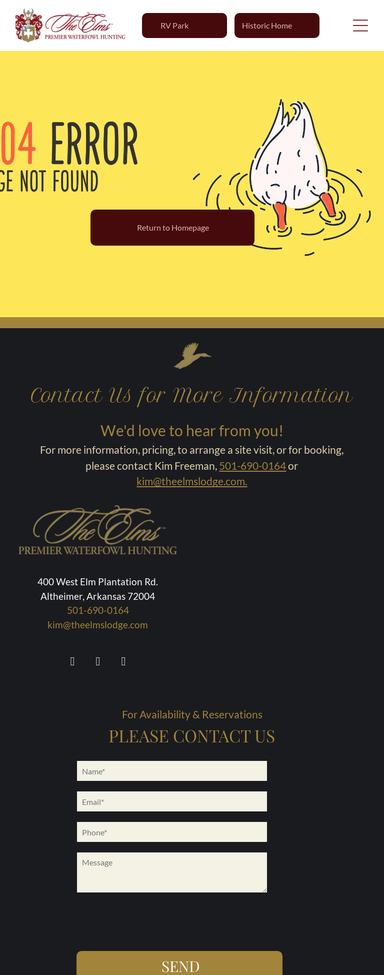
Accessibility (178, 962)
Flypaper (256, 962)
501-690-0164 (252, 465)
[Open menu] (360, 25)
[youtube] (123, 662)
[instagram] (98, 662)
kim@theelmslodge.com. (191, 481)
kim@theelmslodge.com (98, 624)
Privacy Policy (296, 962)
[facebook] (73, 662)
